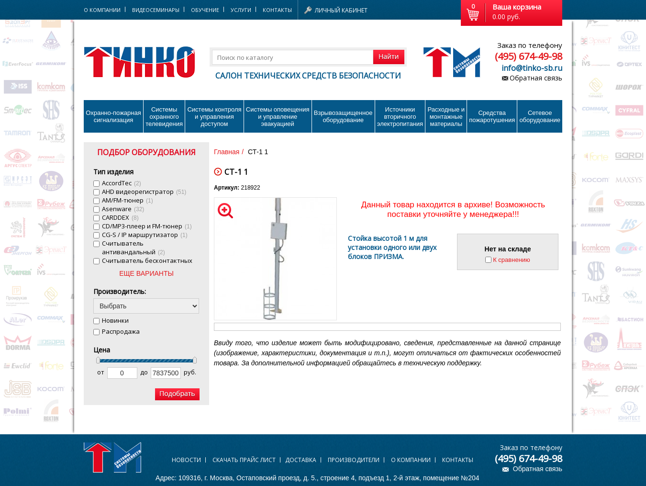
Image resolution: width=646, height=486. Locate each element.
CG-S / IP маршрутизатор (145, 234)
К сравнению (511, 259)
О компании (411, 460)
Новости (186, 460)
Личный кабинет (341, 10)
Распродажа (121, 331)
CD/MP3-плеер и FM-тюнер (147, 226)
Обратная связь (536, 77)
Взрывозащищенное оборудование (343, 116)
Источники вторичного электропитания (400, 116)
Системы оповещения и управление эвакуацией (278, 116)
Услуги (241, 9)
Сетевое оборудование (539, 116)
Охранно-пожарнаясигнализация (113, 116)
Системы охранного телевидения (164, 116)
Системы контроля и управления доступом (214, 116)
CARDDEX (120, 217)
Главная (226, 152)
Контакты (277, 9)
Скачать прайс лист (244, 460)
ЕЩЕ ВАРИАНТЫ (146, 273)
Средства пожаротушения (492, 116)
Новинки (115, 320)
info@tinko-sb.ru (531, 68)
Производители (353, 460)
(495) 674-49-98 (528, 56)
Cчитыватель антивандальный (133, 247)
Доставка (300, 460)
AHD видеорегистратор (144, 191)
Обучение (205, 9)
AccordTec (121, 183)
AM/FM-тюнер (127, 200)
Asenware (123, 208)
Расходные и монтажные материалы (446, 116)
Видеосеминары (155, 9)
